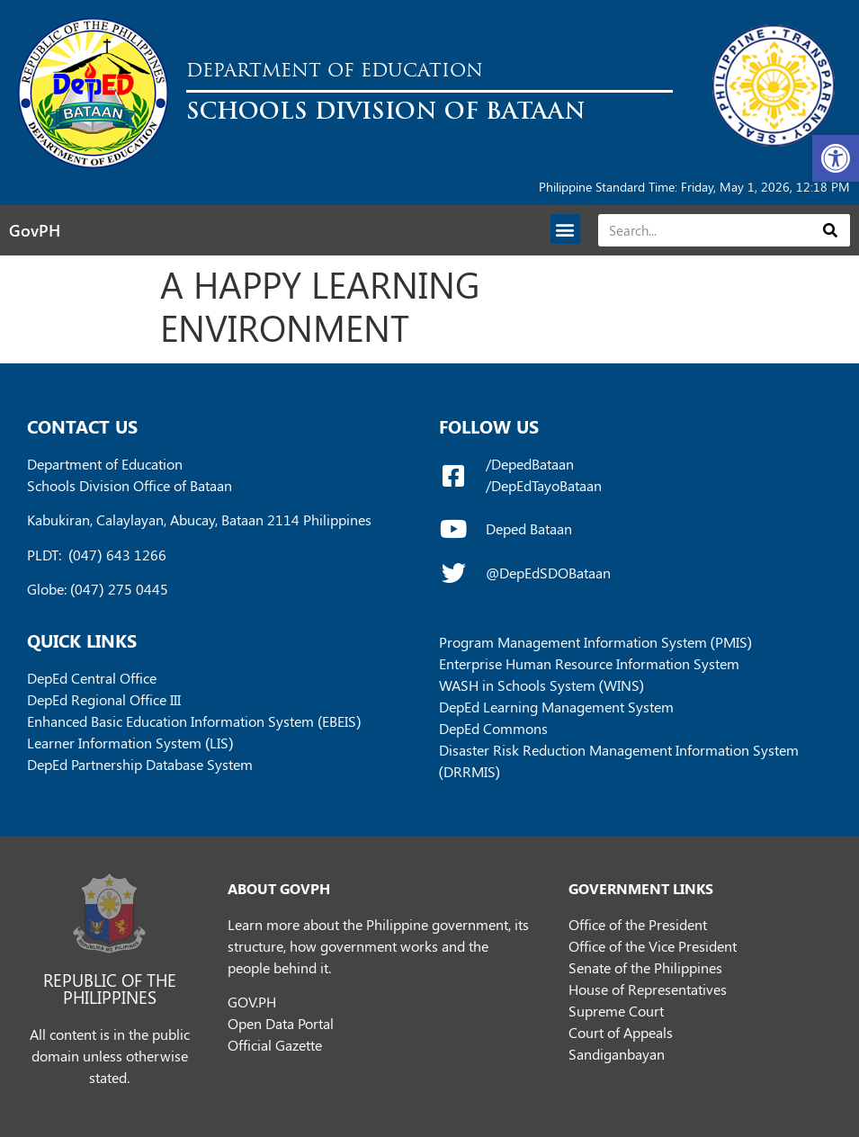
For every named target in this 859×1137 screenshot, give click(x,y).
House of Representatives (647, 989)
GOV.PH (252, 1001)
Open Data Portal (281, 1023)
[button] (835, 158)
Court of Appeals (620, 1032)
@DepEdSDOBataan (548, 572)
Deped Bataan (529, 528)
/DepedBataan (530, 463)
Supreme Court (616, 1010)
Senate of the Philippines (645, 967)
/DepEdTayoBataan (544, 485)
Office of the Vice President (652, 945)
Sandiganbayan (616, 1053)
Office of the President (637, 924)
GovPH (34, 230)
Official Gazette (275, 1044)
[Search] (830, 230)
